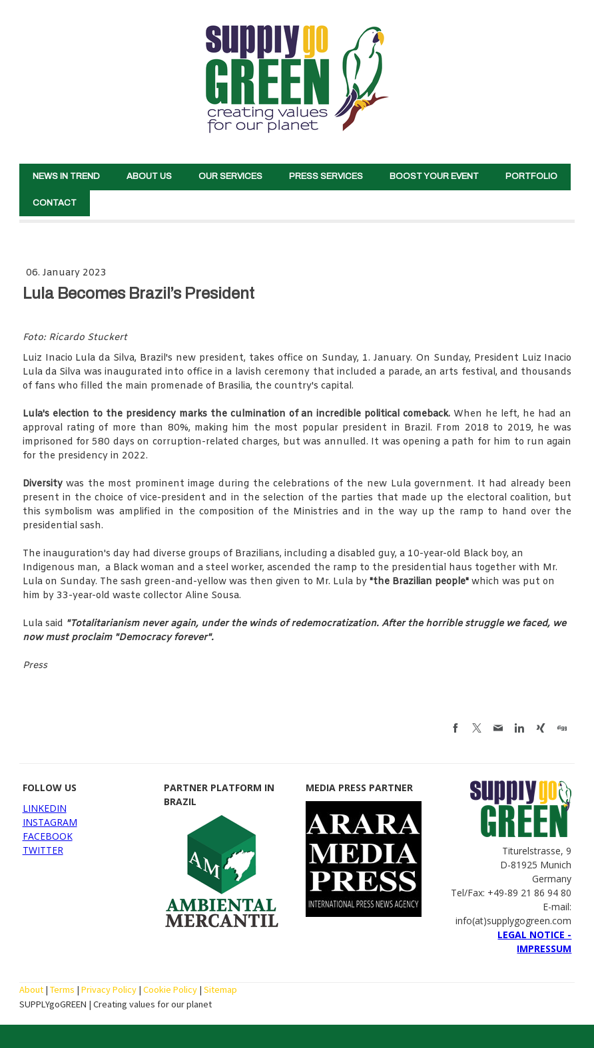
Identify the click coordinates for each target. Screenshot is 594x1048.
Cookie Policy (170, 989)
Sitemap (220, 989)
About (31, 989)
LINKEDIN (45, 808)
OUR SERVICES (230, 176)
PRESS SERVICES (326, 176)
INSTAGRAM (50, 822)
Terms (62, 989)
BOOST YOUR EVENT (434, 176)
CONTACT (55, 203)
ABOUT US (149, 176)
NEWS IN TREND (66, 176)
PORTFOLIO (531, 176)
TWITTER (43, 850)
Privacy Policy (109, 989)
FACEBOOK (48, 836)
